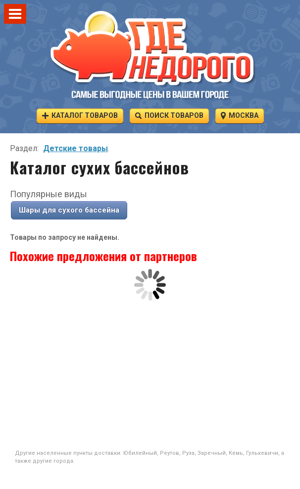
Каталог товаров (80, 115)
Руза (188, 453)
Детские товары (75, 148)
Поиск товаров (169, 115)
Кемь (236, 453)
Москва (239, 115)
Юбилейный (140, 453)
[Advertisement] (150, 375)
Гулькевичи (262, 453)
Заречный (212, 453)
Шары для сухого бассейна (69, 210)
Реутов (169, 453)
